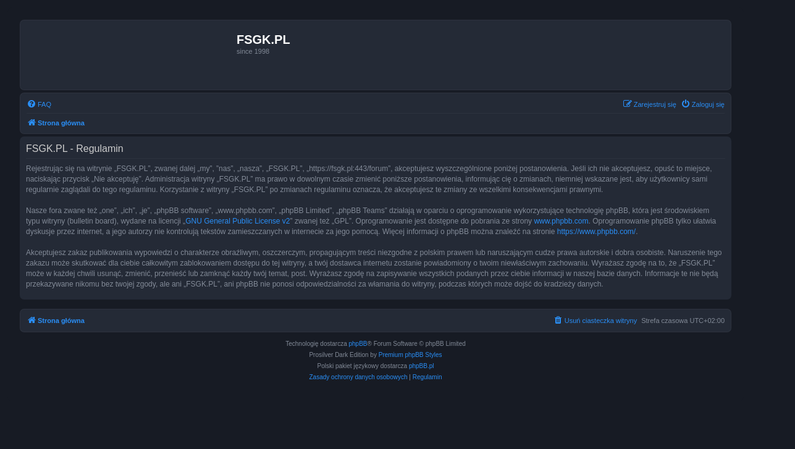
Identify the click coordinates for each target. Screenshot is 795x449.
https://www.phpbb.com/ (596, 231)
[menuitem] (39, 104)
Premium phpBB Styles (410, 354)
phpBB (358, 343)
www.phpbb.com (561, 221)
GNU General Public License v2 (237, 221)
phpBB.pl (421, 366)
